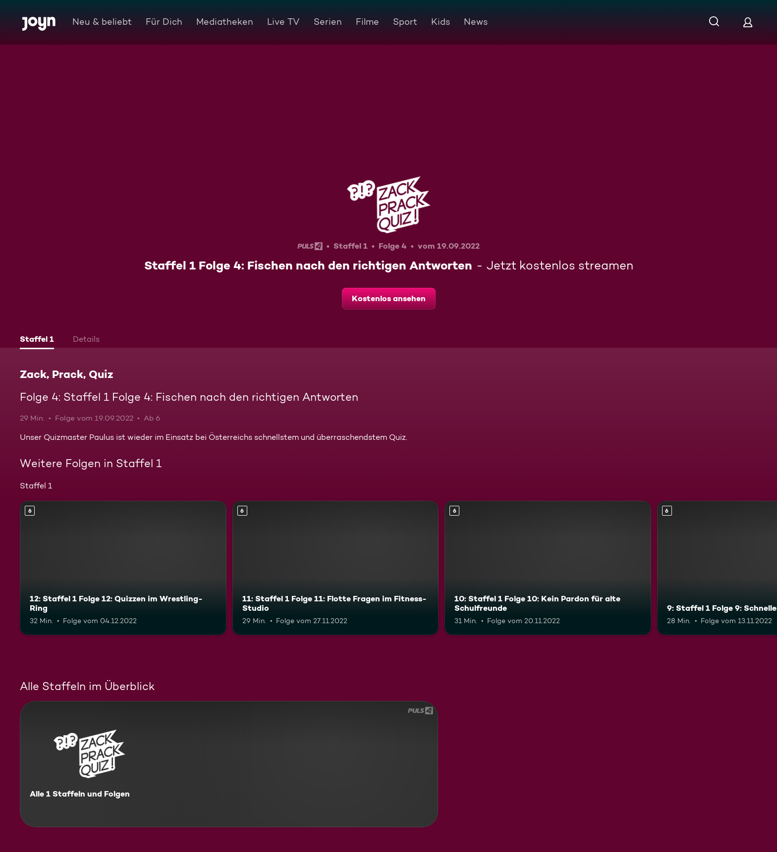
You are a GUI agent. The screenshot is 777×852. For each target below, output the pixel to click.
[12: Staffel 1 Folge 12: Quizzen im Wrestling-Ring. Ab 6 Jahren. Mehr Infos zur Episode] (123, 568)
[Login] (748, 22)
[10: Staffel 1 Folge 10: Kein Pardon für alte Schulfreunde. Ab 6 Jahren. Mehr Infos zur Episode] (547, 568)
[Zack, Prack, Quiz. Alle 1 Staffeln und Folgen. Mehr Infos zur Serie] (229, 764)
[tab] (37, 340)
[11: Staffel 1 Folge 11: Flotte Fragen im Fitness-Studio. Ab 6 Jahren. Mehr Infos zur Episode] (335, 568)
